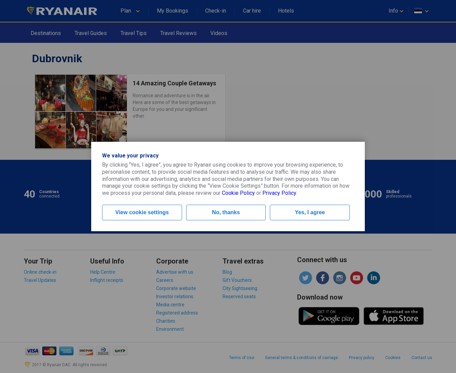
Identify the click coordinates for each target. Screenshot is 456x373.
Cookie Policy (238, 193)
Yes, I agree (310, 212)
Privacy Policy (279, 193)
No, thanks (226, 212)
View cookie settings (142, 212)
